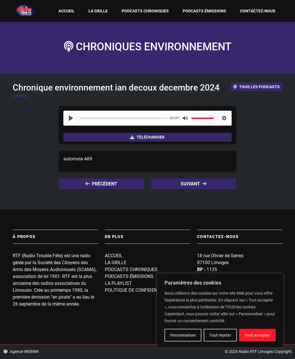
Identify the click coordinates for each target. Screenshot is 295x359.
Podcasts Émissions (204, 11)
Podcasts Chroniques (145, 11)
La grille (98, 11)
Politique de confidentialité (139, 290)
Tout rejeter (220, 335)
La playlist (118, 283)
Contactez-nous (257, 11)
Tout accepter (257, 335)
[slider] (122, 118)
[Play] (70, 118)
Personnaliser (183, 335)
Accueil (66, 11)
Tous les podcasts (256, 87)
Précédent (101, 184)
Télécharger (147, 137)
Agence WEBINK (21, 351)
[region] (220, 310)
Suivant (193, 184)
